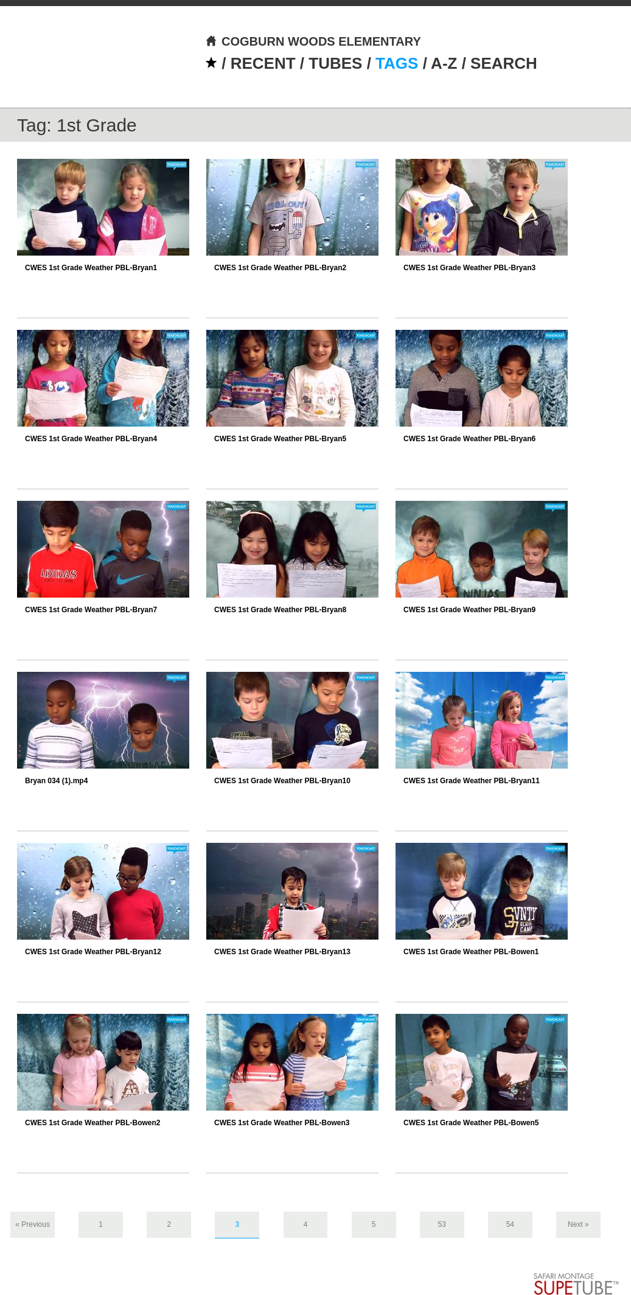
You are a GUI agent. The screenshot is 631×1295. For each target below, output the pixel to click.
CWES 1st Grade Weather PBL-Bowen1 (471, 952)
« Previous (32, 1224)
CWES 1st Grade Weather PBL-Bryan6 (469, 439)
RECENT (263, 63)
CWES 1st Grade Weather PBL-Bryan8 (280, 610)
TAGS (396, 63)
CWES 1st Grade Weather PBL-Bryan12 (93, 952)
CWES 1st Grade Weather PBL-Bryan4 (91, 439)
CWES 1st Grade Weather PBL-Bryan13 (282, 952)
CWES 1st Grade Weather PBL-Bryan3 (469, 268)
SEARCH (503, 63)
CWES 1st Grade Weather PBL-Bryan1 (91, 268)
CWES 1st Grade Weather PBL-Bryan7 (91, 610)
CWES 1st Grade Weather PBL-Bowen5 (471, 1123)
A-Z (444, 63)
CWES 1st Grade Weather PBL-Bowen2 (93, 1123)
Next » (578, 1224)
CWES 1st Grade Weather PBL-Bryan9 (469, 610)
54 (510, 1224)
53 (442, 1224)
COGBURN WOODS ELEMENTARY (313, 41)
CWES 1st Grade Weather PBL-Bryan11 (471, 781)
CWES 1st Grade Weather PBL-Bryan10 (282, 781)
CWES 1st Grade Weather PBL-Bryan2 (280, 268)
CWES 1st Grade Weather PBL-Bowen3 (282, 1123)
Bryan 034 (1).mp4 (56, 781)
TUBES (335, 63)
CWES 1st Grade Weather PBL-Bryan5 (280, 439)
